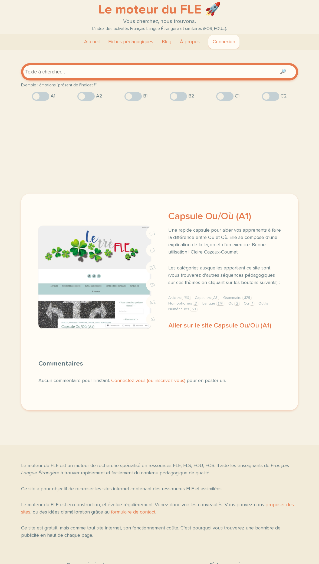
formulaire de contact (133, 512)
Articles (179, 298)
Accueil (92, 41)
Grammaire (237, 298)
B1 (152, 285)
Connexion (224, 41)
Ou (249, 303)
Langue (213, 303)
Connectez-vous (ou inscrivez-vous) (148, 380)
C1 (152, 250)
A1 (152, 319)
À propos (190, 41)
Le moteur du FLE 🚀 (159, 9)
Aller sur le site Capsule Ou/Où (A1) (219, 325)
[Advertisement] (159, 147)
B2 (152, 267)
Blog (166, 41)
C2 (153, 233)
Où (233, 303)
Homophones (183, 303)
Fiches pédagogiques (130, 41)
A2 (153, 302)
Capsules (207, 298)
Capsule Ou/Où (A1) (209, 216)
